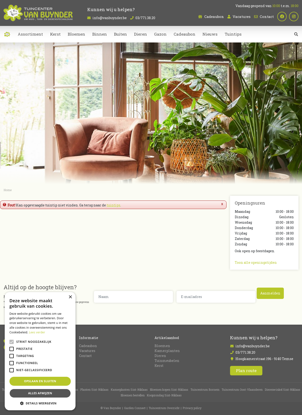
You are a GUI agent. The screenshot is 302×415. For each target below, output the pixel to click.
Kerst (159, 365)
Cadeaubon (214, 16)
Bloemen (162, 345)
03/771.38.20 (145, 18)
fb (282, 16)
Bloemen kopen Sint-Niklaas (169, 389)
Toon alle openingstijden (256, 262)
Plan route (246, 370)
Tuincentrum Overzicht (164, 408)
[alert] (40, 351)
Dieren (160, 355)
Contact (267, 16)
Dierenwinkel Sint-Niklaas (282, 389)
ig (293, 16)
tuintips (113, 205)
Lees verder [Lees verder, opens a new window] (37, 332)
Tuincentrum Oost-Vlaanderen (242, 389)
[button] (40, 403)
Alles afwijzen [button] (40, 393)
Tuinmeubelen (167, 360)
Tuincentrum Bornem (204, 389)
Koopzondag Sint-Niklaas (164, 395)
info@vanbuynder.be (109, 18)
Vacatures (242, 16)
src (296, 34)
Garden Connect (135, 408)
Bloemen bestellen (133, 395)
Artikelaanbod (167, 337)
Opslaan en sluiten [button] (40, 381)
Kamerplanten (167, 350)
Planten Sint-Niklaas (94, 389)
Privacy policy (192, 408)
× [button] (70, 297)
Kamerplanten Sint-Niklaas (129, 389)
